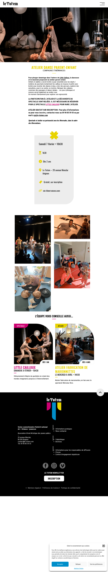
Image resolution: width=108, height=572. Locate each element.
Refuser (78, 564)
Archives (58, 442)
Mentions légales (78, 568)
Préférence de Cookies (50, 488)
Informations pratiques (63, 429)
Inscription (54, 478)
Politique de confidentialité (70, 488)
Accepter (60, 564)
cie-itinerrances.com (51, 190)
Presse (58, 452)
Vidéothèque (60, 439)
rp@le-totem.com (41, 115)
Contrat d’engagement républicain (67, 454)
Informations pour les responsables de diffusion (72, 450)
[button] (104, 546)
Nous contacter (61, 431)
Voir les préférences (96, 564)
